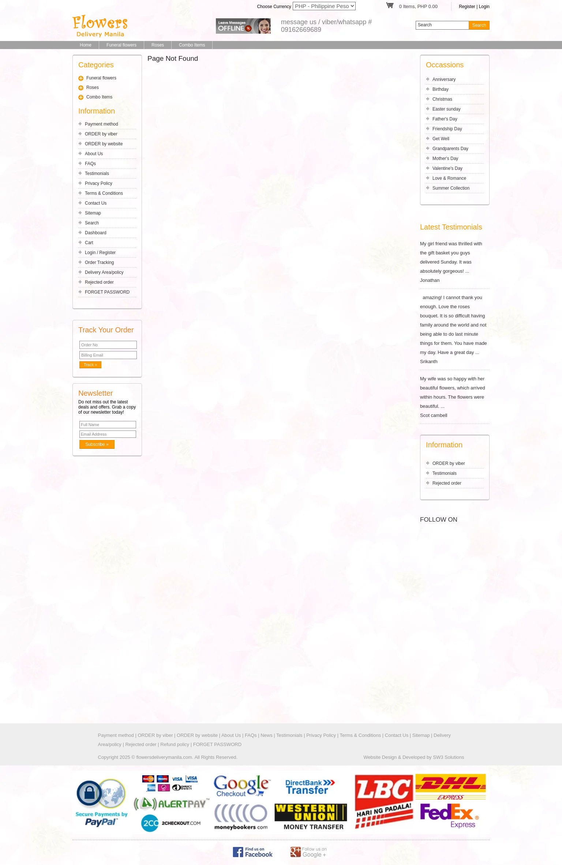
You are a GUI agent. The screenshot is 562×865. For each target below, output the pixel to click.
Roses (157, 45)
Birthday (440, 89)
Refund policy (174, 744)
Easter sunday (446, 109)
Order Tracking (99, 262)
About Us (94, 153)
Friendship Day (447, 128)
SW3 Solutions (448, 757)
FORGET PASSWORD (107, 292)
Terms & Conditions (104, 193)
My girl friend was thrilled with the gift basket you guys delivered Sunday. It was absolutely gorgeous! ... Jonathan (455, 261)
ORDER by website (104, 143)
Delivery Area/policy (104, 272)
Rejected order (99, 282)
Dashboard (95, 232)
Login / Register (100, 252)
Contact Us (95, 203)
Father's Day (444, 119)
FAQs (90, 163)
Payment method (101, 124)
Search (92, 222)
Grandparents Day (450, 148)
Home (85, 45)
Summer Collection (450, 188)
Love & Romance (449, 178)
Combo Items (192, 45)
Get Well (440, 138)
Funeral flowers (121, 45)
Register (467, 6)
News (267, 735)
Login (484, 6)
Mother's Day (445, 158)
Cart (89, 242)
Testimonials (97, 173)
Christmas (442, 99)
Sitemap (93, 213)
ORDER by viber (101, 134)
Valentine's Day (447, 168)
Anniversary (444, 79)
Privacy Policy (98, 183)
